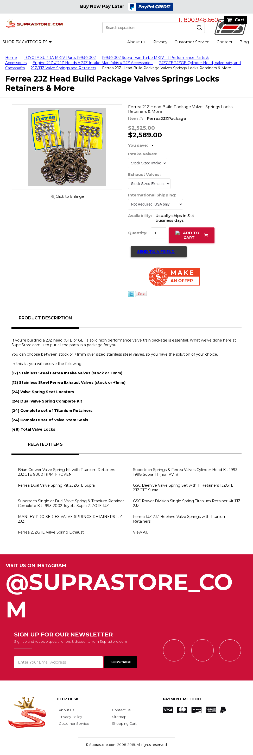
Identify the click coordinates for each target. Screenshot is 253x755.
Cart (239, 19)
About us (136, 41)
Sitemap (119, 717)
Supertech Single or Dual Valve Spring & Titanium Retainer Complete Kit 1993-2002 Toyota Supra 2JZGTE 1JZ (71, 503)
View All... (141, 532)
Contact (224, 41)
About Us (66, 710)
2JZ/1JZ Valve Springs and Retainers (63, 68)
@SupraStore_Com (126, 593)
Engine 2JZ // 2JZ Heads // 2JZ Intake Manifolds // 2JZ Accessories (93, 62)
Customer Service (192, 41)
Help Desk (68, 699)
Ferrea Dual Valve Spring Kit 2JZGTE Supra (56, 485)
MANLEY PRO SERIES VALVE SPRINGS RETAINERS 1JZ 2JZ (70, 519)
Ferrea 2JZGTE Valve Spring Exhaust (51, 532)
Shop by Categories (25, 41)
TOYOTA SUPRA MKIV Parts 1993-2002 (60, 57)
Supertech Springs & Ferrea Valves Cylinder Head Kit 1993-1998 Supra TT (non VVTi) (186, 472)
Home (11, 57)
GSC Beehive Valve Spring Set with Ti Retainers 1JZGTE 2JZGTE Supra (183, 487)
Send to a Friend (156, 251)
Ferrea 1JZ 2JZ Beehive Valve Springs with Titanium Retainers (179, 519)
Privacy (160, 41)
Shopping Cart (124, 723)
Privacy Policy (70, 717)
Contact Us (121, 710)
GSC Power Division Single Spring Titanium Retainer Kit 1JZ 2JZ (187, 503)
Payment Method (182, 699)
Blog (244, 41)
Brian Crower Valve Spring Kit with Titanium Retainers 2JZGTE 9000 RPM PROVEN (66, 472)
